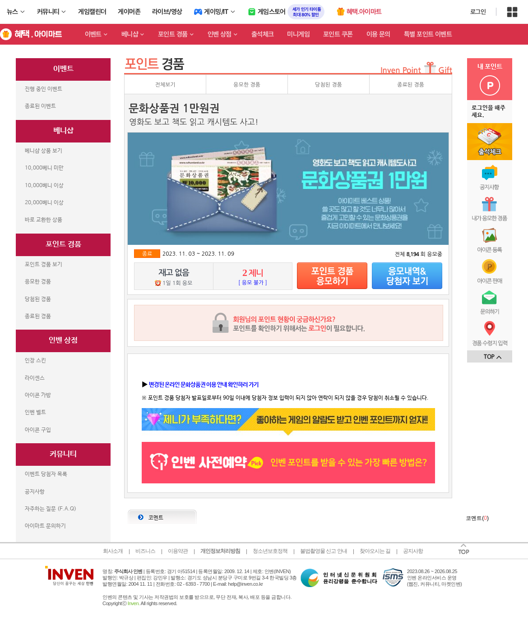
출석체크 (262, 34)
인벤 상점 (220, 34)
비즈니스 (145, 551)
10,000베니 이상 (44, 186)
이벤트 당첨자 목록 (46, 474)
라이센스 (35, 378)
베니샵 (129, 34)
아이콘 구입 (38, 430)
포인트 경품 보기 (43, 265)
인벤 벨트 (35, 412)
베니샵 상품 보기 (43, 151)
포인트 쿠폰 (338, 34)
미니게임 (298, 34)
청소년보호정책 (270, 551)
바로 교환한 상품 (43, 220)
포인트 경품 (173, 34)
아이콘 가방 (38, 395)
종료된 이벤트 (40, 106)
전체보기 (165, 84)
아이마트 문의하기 (45, 526)
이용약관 (178, 551)
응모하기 (332, 275)
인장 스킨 (35, 361)
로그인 (478, 11)
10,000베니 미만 (44, 168)
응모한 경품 (38, 282)
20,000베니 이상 (44, 203)
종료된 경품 (38, 316)
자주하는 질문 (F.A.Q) (50, 509)
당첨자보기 (407, 275)
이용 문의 (378, 34)
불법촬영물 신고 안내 (323, 551)
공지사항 (35, 492)
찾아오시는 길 (375, 551)
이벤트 (93, 34)
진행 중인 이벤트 (43, 89)
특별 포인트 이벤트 (428, 34)
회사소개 (113, 551)
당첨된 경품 (38, 299)
